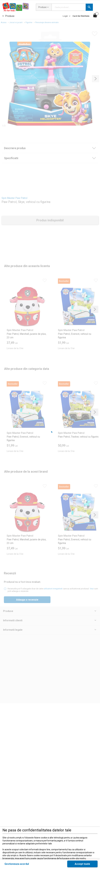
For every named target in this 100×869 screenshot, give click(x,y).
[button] (89, 7)
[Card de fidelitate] (81, 16)
